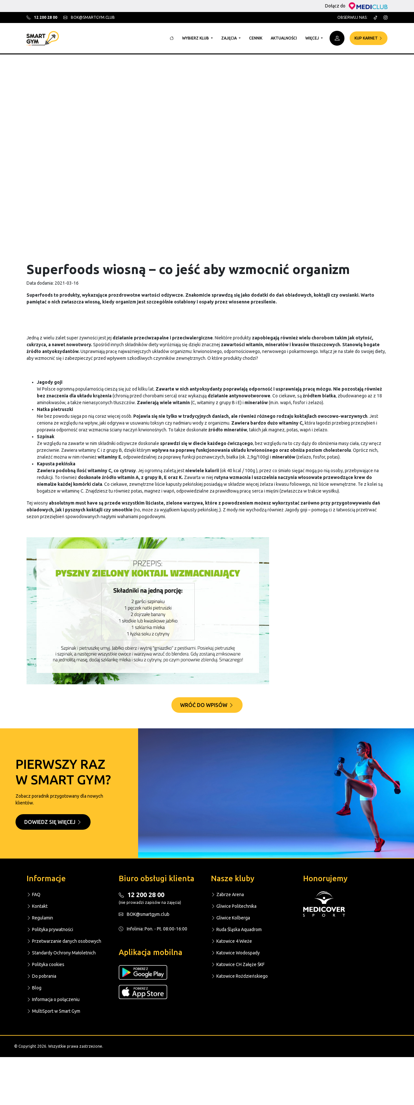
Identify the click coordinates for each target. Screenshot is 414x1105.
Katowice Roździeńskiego (239, 976)
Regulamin (40, 917)
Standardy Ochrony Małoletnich (61, 952)
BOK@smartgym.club (144, 914)
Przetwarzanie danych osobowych (64, 941)
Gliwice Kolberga (230, 917)
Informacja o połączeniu (53, 999)
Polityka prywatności (50, 929)
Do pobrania (41, 976)
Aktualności (284, 38)
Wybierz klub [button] (196, 38)
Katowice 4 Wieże (231, 941)
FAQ (33, 894)
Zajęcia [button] (229, 38)
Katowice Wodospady (235, 952)
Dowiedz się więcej (53, 822)
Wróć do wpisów (207, 705)
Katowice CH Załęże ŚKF (238, 964)
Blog (34, 987)
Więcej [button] (312, 38)
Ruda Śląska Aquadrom (236, 929)
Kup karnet (368, 38)
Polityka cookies (45, 964)
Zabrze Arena (227, 894)
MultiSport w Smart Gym (53, 1011)
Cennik (255, 38)
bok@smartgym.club (89, 17)
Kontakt (37, 906)
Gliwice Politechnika (233, 906)
